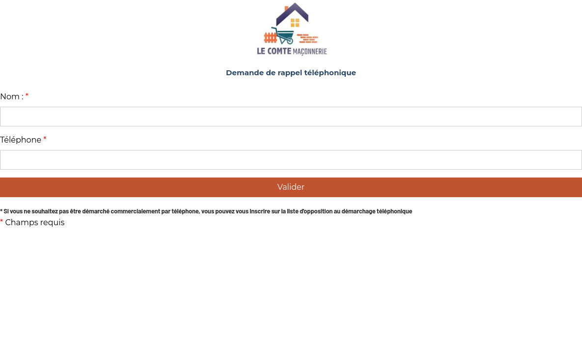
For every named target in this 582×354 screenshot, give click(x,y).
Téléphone (23, 140)
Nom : (14, 96)
